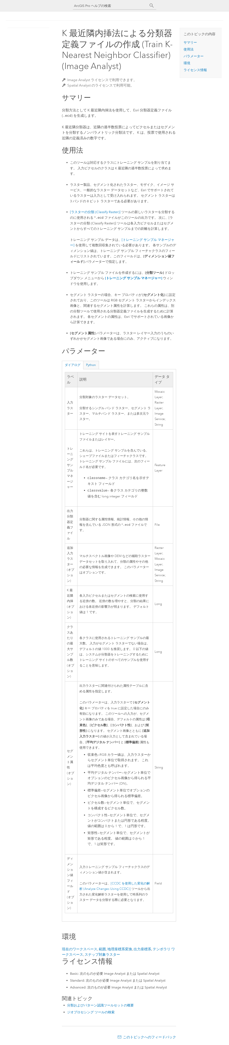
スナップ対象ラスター (102, 954)
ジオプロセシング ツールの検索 (91, 1012)
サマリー (190, 42)
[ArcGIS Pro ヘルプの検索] (110, 5)
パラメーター (194, 56)
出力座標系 (142, 949)
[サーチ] (152, 6)
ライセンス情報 (195, 70)
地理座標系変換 (119, 949)
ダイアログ (72, 364)
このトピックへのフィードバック (149, 1037)
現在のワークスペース (79, 949)
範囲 (102, 949)
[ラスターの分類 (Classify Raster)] (95, 212)
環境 (187, 63)
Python (91, 364)
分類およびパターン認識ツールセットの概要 (100, 1005)
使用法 (189, 49)
